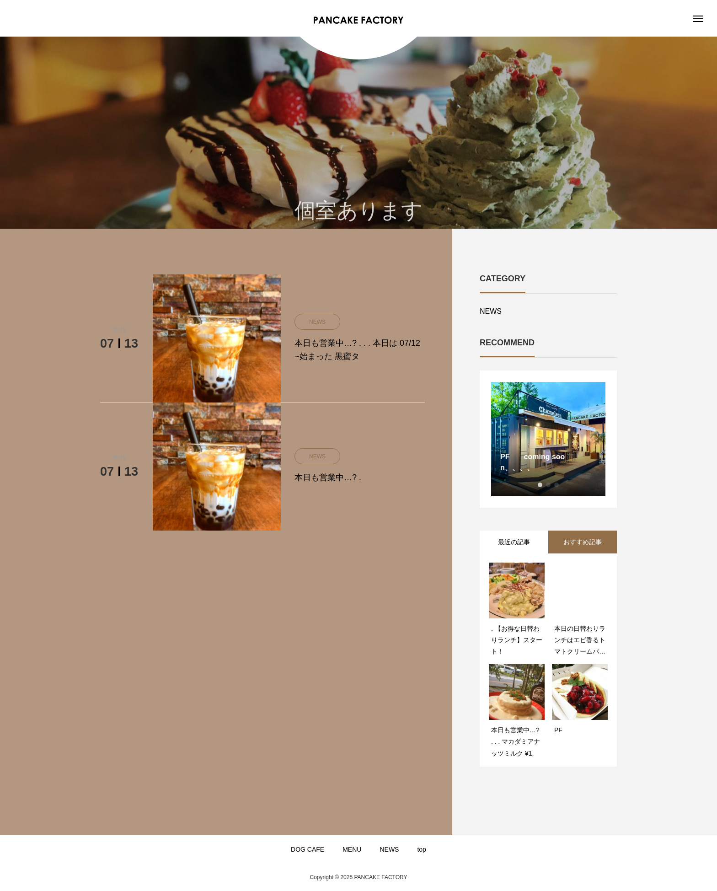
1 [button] (540, 485)
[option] (548, 439)
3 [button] (556, 485)
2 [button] (548, 485)
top (421, 849)
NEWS (491, 311)
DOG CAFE (307, 849)
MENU (351, 849)
